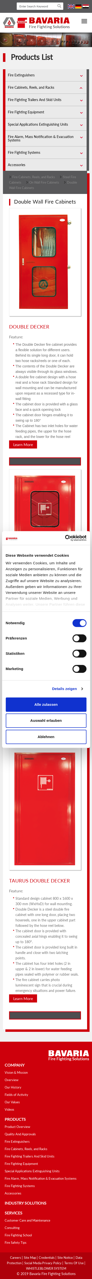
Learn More (23, 444)
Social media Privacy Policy (43, 1263)
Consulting (12, 1228)
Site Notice (65, 1258)
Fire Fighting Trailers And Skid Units (34, 100)
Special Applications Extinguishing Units (38, 124)
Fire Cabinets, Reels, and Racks (31, 87)
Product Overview (17, 1127)
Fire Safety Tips (15, 1242)
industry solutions (25, 1203)
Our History (13, 1087)
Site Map (30, 1258)
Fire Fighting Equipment (26, 112)
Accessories (16, 165)
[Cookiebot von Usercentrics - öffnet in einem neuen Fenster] (65, 538)
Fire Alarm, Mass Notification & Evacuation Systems (41, 138)
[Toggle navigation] (81, 22)
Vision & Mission (16, 1072)
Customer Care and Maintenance (27, 1220)
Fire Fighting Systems (24, 152)
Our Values (12, 1102)
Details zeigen (64, 689)
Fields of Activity (16, 1095)
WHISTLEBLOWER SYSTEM (46, 1268)
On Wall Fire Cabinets (44, 182)
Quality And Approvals (20, 1134)
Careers (16, 1258)
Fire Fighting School (18, 1235)
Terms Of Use (74, 1263)
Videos (9, 1109)
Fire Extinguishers (21, 75)
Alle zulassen (46, 704)
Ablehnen (46, 737)
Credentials (47, 1258)
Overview (11, 1080)
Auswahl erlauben (46, 720)
